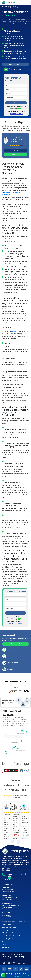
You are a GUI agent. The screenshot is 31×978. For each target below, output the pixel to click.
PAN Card (14, 331)
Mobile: (17, 874)
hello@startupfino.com (10, 880)
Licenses (5, 930)
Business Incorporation (11, 6)
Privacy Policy (6, 957)
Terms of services (16, 954)
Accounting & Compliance (11, 935)
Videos (4, 944)
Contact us (5, 947)
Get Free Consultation (16, 113)
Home (3, 6)
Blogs (4, 942)
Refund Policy (18, 957)
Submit (16, 103)
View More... (6, 868)
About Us (5, 954)
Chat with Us (15, 644)
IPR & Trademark (7, 933)
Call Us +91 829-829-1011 (15, 64)
